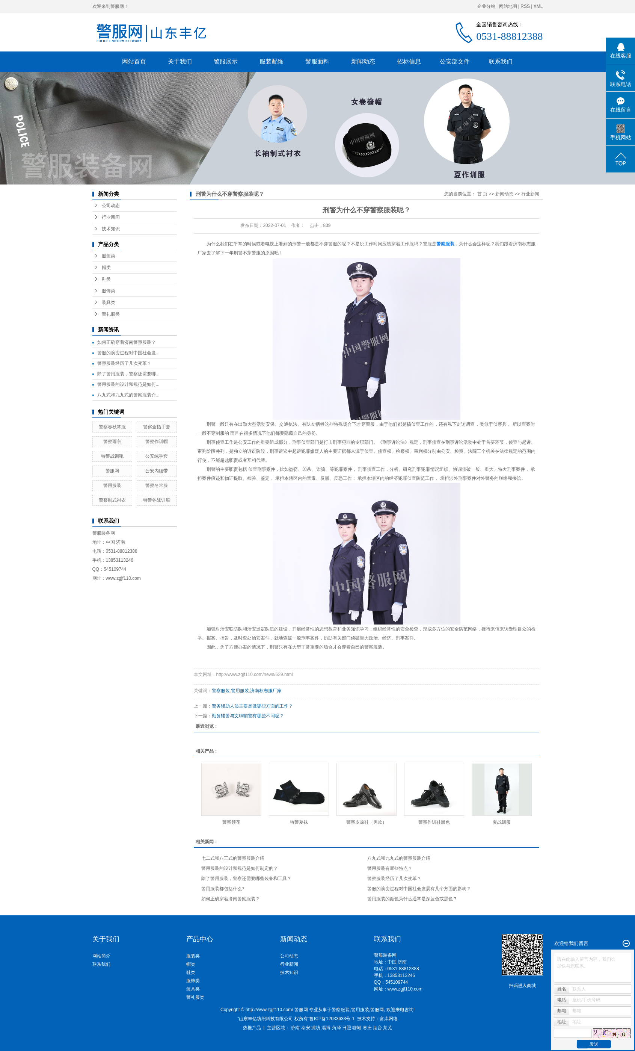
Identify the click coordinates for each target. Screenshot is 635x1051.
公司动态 (111, 205)
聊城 (356, 1027)
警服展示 (226, 61)
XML (538, 6)
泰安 (305, 1027)
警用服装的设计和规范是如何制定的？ (239, 868)
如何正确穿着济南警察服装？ (126, 342)
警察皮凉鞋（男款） (366, 822)
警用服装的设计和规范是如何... (128, 384)
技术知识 (111, 228)
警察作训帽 (156, 441)
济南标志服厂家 (266, 690)
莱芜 (387, 1027)
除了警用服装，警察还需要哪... (128, 374)
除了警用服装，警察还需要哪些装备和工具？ (246, 878)
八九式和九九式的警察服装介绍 (398, 858)
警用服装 (112, 485)
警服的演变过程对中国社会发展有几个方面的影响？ (419, 888)
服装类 (108, 256)
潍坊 (315, 1027)
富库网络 (389, 1018)
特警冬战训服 (156, 500)
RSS (525, 6)
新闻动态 (363, 61)
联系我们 (501, 61)
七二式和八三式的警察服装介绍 (232, 858)
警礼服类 (111, 314)
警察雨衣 (112, 441)
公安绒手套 (156, 456)
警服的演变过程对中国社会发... (128, 352)
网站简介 (101, 956)
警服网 (112, 470)
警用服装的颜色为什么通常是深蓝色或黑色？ (412, 898)
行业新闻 (111, 217)
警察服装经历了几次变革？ (124, 363)
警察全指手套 (156, 426)
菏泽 (336, 1027)
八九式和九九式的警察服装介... (128, 395)
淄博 (325, 1027)
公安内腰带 (156, 470)
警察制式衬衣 (112, 500)
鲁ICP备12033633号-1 (331, 1018)
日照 (346, 1027)
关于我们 (180, 61)
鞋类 (106, 279)
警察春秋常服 (112, 426)
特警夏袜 (299, 822)
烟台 (377, 1027)
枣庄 (367, 1027)
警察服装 (373, 647)
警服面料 (317, 61)
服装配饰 (271, 61)
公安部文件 (455, 61)
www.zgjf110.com (405, 989)
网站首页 (134, 61)
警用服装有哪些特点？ (389, 868)
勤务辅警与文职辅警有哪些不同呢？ (248, 715)
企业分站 (486, 6)
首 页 (482, 194)
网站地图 (508, 6)
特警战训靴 (112, 456)
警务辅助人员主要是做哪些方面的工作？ (252, 706)
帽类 (106, 267)
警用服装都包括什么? (222, 888)
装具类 (108, 302)
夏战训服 (502, 822)
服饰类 (108, 290)
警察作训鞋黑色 (434, 822)
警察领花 (231, 822)
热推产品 (252, 1027)
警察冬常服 (156, 485)
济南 (295, 1027)
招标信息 (409, 61)
